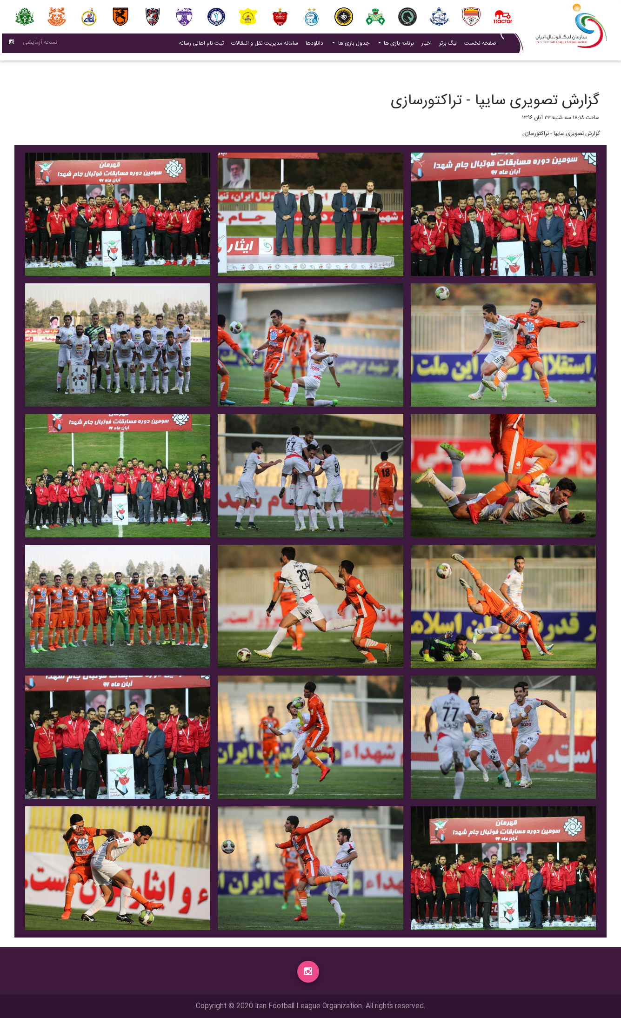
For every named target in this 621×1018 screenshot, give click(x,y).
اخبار (425, 45)
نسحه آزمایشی (40, 44)
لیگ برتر (448, 45)
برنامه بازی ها (398, 45)
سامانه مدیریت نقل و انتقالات (262, 45)
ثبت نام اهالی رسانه (199, 45)
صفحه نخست (480, 45)
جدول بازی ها (353, 45)
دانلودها (314, 45)
